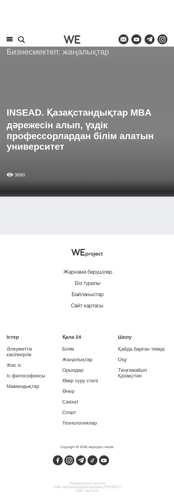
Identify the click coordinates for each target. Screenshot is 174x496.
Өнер (68, 391)
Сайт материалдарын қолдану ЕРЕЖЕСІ (87, 487)
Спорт (69, 412)
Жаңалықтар (77, 359)
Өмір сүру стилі (80, 380)
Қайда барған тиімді (141, 349)
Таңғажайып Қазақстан (132, 372)
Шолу (125, 336)
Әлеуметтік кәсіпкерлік (19, 351)
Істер (13, 336)
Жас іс (14, 365)
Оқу (122, 359)
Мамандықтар (23, 386)
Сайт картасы (87, 491)
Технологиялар (79, 423)
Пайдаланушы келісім (87, 483)
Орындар (73, 370)
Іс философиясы (26, 375)
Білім (68, 349)
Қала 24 (71, 336)
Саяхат (70, 401)
